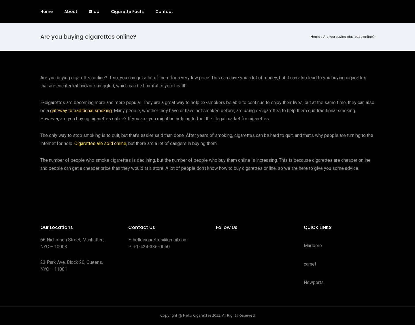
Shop (94, 11)
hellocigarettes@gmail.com (160, 240)
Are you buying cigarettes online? (349, 37)
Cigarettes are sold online (100, 143)
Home (46, 11)
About (70, 11)
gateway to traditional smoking (81, 110)
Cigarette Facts (127, 11)
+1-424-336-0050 (151, 246)
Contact (164, 11)
